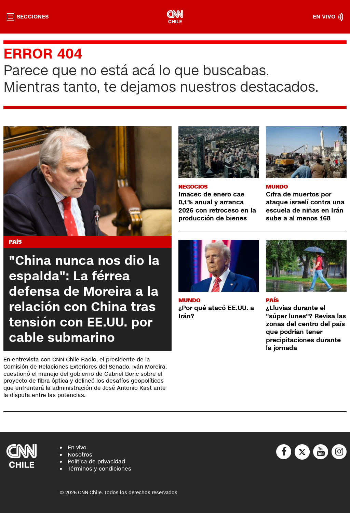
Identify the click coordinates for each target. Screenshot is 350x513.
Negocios (192, 187)
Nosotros (80, 455)
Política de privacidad (96, 461)
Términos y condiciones (99, 469)
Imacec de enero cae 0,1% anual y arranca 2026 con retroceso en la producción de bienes (217, 206)
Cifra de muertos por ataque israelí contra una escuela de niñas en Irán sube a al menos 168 (305, 206)
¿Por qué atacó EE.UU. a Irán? (216, 312)
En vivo (77, 447)
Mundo (277, 187)
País (15, 242)
